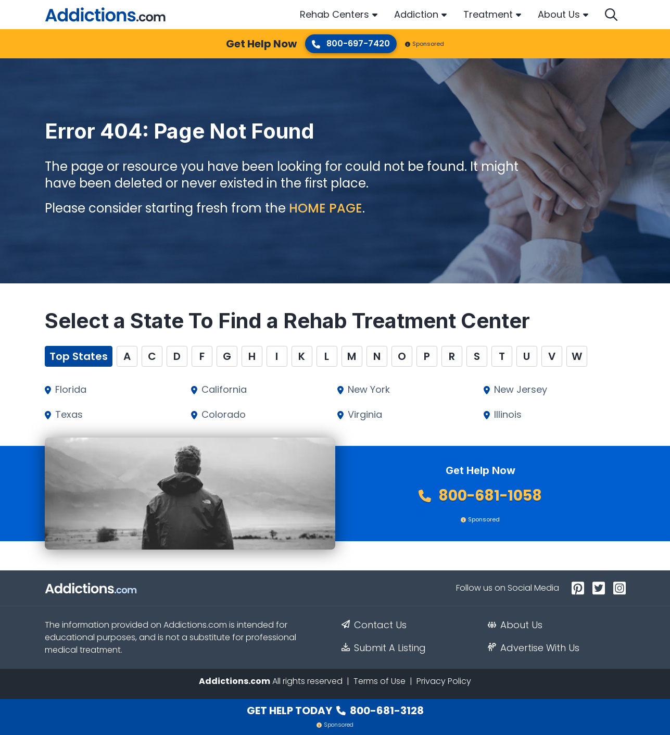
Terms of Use (379, 681)
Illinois (508, 414)
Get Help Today (335, 710)
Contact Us (374, 625)
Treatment (488, 14)
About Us (559, 14)
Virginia (365, 414)
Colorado (223, 414)
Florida (70, 389)
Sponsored (424, 44)
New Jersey (520, 389)
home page (325, 208)
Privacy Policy (443, 681)
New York (369, 389)
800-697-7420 (351, 43)
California (224, 389)
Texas (69, 414)
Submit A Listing (384, 648)
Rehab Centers (334, 14)
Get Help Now (261, 43)
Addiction (416, 14)
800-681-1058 (480, 495)
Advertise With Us (533, 648)
